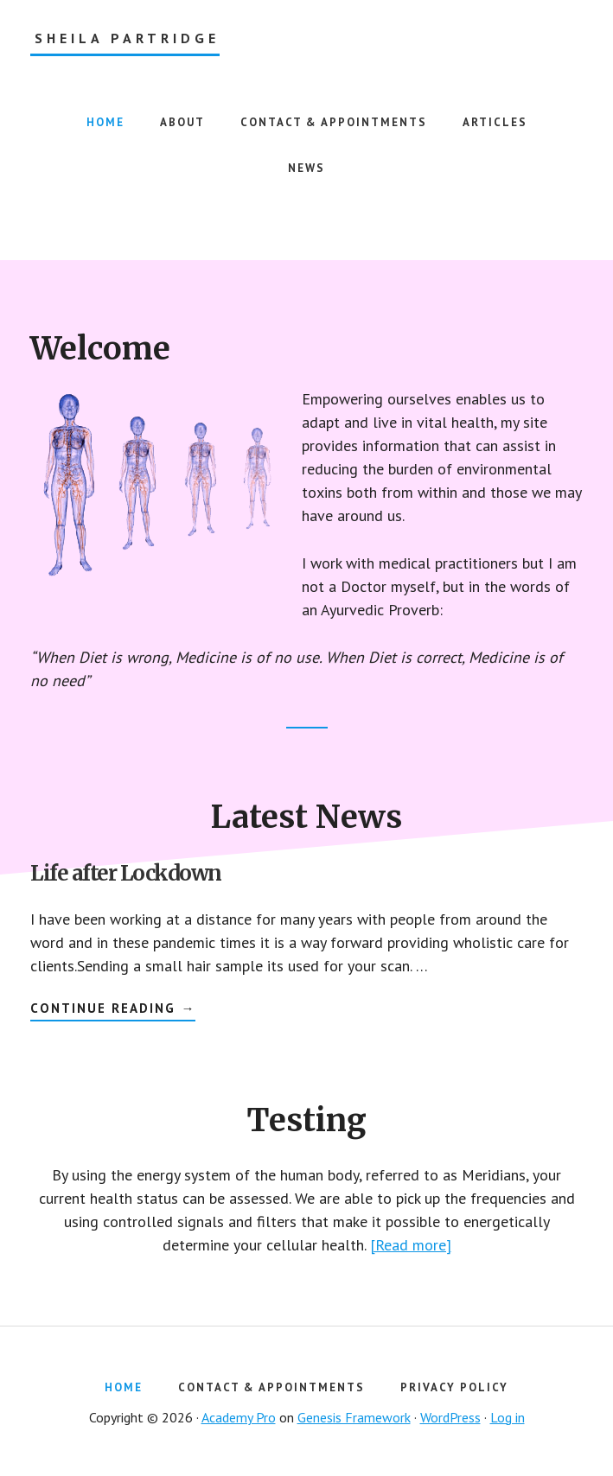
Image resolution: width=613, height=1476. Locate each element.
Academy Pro (238, 1417)
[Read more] (410, 1245)
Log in (507, 1417)
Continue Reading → (112, 1010)
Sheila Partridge (127, 38)
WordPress (450, 1417)
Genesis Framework (354, 1417)
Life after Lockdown (125, 873)
